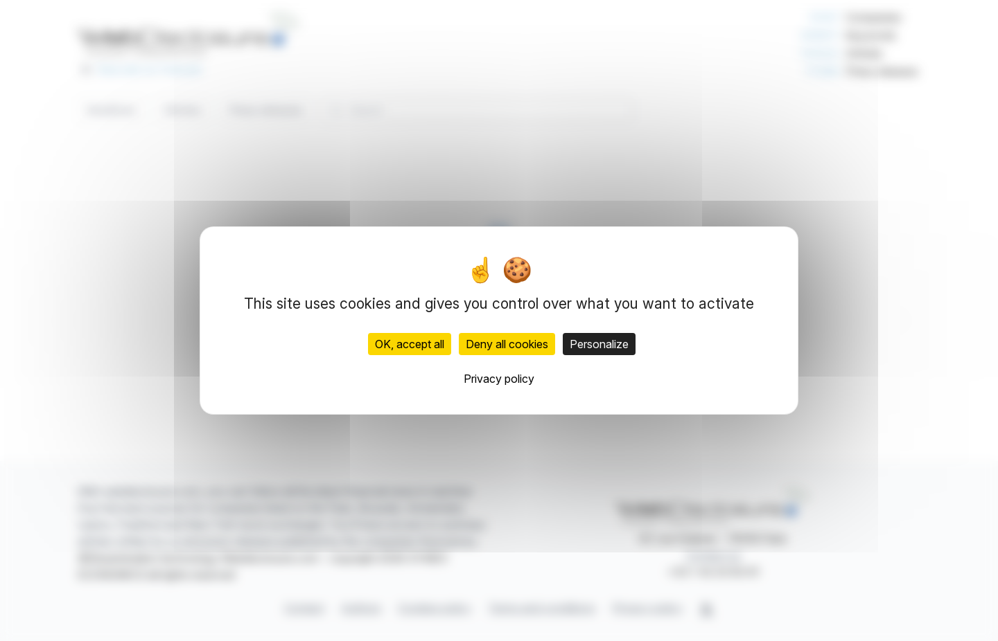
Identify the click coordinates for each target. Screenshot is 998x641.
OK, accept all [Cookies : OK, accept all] (409, 344)
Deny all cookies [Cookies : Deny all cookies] (507, 344)
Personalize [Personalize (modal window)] (599, 344)
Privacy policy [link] (499, 379)
